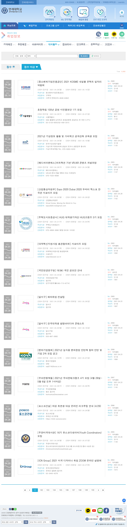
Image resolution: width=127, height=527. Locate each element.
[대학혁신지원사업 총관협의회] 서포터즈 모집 (61, 243)
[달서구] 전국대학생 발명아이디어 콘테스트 (60, 323)
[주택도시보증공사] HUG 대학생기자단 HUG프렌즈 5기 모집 (69, 217)
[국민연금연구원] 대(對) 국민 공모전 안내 (59, 270)
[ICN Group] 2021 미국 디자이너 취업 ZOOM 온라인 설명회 (69, 460)
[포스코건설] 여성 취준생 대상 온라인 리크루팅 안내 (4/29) (69, 406)
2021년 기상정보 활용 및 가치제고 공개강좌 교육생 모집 (67, 136)
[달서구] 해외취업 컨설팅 (51, 297)
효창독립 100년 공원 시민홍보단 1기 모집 (59, 109)
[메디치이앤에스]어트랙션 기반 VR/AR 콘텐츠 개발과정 (67, 162)
